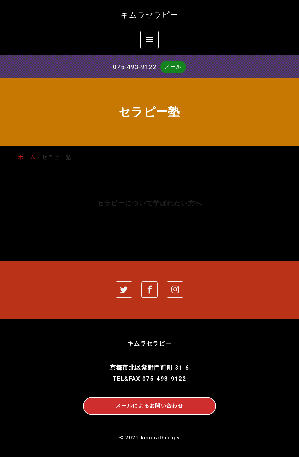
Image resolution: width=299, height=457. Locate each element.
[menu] (149, 40)
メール (173, 67)
